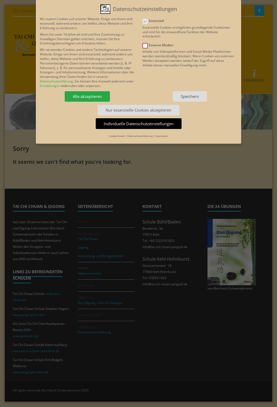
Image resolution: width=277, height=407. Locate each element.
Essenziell (155, 19)
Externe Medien (160, 43)
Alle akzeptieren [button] (87, 94)
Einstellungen (50, 84)
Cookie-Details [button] (117, 134)
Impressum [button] (161, 134)
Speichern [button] (190, 94)
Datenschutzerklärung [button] (140, 134)
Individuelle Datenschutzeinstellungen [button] (139, 121)
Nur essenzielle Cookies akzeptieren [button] (138, 108)
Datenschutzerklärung (56, 79)
